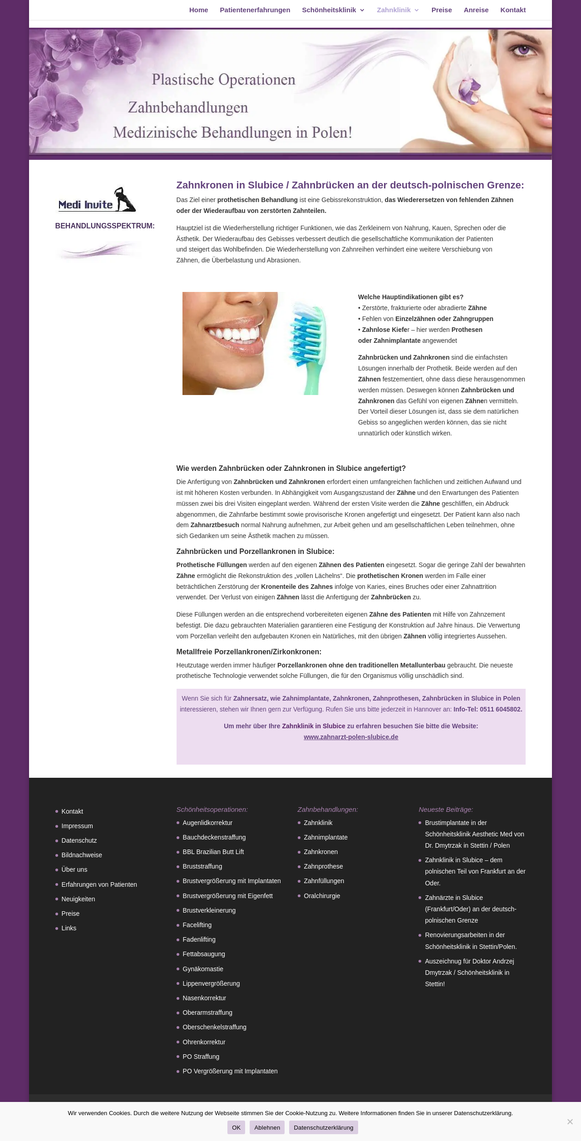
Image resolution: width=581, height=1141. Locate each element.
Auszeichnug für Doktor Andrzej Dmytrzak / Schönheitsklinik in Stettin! (469, 973)
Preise (442, 10)
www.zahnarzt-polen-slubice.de (351, 737)
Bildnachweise (82, 855)
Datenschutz (79, 840)
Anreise (476, 10)
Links (69, 928)
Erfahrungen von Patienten (100, 884)
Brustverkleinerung (209, 910)
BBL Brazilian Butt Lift (213, 851)
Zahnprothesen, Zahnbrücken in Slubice (434, 698)
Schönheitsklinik (329, 10)
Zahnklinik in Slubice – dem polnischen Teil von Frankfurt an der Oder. (475, 871)
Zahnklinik (394, 10)
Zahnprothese (323, 866)
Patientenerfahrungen (255, 10)
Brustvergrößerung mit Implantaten (232, 880)
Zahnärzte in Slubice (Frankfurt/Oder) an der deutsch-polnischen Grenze (471, 909)
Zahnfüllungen (324, 880)
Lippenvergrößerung (211, 983)
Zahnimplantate (305, 698)
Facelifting (197, 925)
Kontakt (513, 10)
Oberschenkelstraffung (215, 1027)
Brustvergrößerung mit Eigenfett (228, 895)
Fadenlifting (199, 939)
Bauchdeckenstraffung (214, 837)
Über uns (75, 869)
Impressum (77, 826)
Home (198, 10)
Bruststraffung (202, 866)
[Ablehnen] (569, 1121)
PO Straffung (201, 1056)
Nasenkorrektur (204, 998)
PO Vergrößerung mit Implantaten (230, 1071)
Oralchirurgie (322, 895)
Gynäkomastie (203, 969)
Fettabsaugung (204, 954)
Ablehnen (267, 1127)
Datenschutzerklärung (323, 1127)
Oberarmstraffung (207, 1012)
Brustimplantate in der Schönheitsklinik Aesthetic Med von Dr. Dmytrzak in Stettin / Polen (474, 834)
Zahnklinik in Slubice (313, 726)
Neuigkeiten (78, 899)
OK (236, 1127)
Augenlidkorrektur (208, 822)
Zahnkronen (351, 698)
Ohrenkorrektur (204, 1042)
